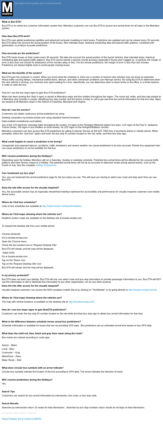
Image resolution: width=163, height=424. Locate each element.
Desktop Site (15, 419)
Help (4, 419)
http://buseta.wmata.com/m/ (142, 290)
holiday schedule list (46, 165)
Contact (27, 419)
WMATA (37, 419)
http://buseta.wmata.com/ (81, 302)
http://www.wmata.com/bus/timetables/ (61, 206)
